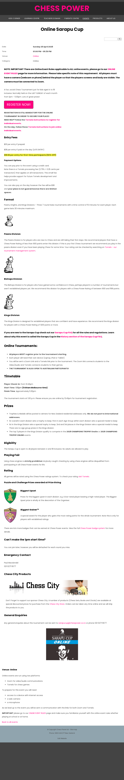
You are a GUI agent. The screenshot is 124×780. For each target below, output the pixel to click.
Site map (73, 730)
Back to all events (10, 722)
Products (97, 18)
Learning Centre (32, 18)
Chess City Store (57, 604)
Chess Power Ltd (63, 730)
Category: (6, 61)
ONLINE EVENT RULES (37, 713)
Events (86, 18)
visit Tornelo (83, 476)
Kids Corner (14, 18)
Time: (4, 51)
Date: (4, 47)
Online (36, 56)
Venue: (5, 56)
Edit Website (62, 738)
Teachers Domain (52, 18)
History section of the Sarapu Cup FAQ (81, 336)
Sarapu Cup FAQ (63, 332)
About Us (111, 18)
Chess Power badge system (92, 528)
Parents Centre (71, 18)
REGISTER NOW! (19, 104)
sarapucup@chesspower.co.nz (72, 623)
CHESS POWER (61, 8)
